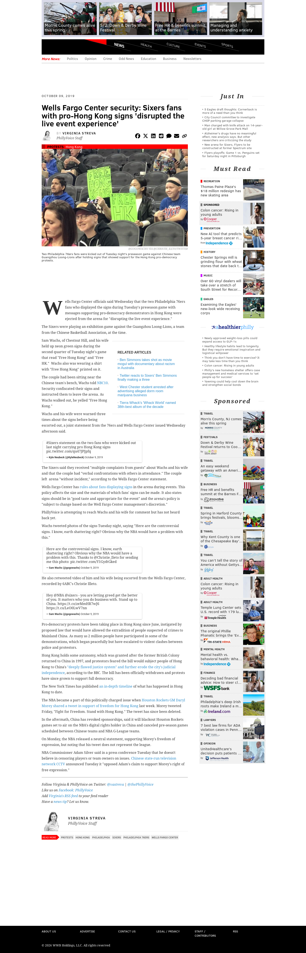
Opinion (90, 58)
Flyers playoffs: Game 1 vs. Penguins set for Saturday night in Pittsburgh (230, 154)
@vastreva (115, 784)
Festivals (211, 437)
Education (148, 58)
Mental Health (214, 649)
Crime (107, 58)
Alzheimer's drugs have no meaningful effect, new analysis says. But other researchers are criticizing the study (229, 136)
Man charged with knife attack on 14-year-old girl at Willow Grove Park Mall (232, 127)
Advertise (87, 931)
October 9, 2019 (94, 457)
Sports (227, 45)
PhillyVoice (71, 46)
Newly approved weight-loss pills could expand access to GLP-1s (229, 339)
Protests (55, 146)
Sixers (116, 837)
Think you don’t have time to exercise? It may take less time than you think (230, 359)
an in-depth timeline (115, 686)
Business (170, 58)
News (119, 45)
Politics (72, 58)
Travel (208, 413)
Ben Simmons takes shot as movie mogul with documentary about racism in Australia (146, 364)
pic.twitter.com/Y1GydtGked (93, 562)
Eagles (208, 299)
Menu (48, 47)
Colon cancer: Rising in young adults (229, 365)
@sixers (71, 595)
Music (208, 275)
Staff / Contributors (205, 933)
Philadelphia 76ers (136, 837)
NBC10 (102, 383)
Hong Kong (74, 146)
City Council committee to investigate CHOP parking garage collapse (228, 119)
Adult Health (213, 578)
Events (200, 45)
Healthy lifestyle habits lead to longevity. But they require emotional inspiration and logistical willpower (231, 349)
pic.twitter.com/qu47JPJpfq (68, 451)
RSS (235, 931)
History (209, 252)
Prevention (212, 228)
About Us (49, 931)
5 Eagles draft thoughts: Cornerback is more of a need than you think (229, 111)
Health (146, 45)
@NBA (59, 595)
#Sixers (52, 443)
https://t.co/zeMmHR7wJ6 (78, 604)
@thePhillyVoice (140, 784)
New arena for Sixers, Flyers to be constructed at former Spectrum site (227, 146)
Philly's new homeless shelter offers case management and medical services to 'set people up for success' (231, 373)
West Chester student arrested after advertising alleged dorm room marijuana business (145, 391)
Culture (173, 45)
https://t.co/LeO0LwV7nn (66, 608)
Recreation (212, 181)
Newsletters (192, 58)
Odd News (126, 58)
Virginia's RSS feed (63, 796)
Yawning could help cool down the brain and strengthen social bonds (230, 383)
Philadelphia (101, 837)
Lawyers (210, 720)
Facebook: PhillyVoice (76, 790)
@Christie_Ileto (106, 557)
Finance (209, 673)
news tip (60, 802)
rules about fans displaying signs (106, 487)
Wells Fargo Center (165, 837)
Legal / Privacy (168, 931)
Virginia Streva (79, 133)
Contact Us (127, 931)
